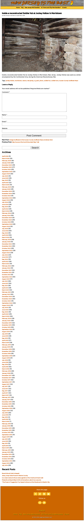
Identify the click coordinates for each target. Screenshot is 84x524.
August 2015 (6, 441)
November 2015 (6, 434)
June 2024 (5, 208)
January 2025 (6, 193)
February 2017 (6, 401)
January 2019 (6, 351)
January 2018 (6, 377)
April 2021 (5, 292)
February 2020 (6, 322)
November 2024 (7, 197)
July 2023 (5, 232)
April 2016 (5, 423)
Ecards (64, 7)
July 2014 (5, 469)
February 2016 (6, 427)
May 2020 (5, 316)
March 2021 (5, 294)
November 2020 (7, 303)
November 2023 (7, 224)
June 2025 (5, 182)
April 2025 (5, 186)
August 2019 (6, 335)
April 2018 (5, 370)
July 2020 (5, 311)
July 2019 (5, 338)
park (37, 81)
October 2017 (6, 384)
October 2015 (6, 436)
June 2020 (5, 313)
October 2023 (6, 226)
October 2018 (6, 357)
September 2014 (7, 465)
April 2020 (5, 318)
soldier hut (47, 81)
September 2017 (7, 386)
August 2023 (6, 230)
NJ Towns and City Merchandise (51, 7)
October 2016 (6, 410)
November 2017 (6, 381)
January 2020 (6, 324)
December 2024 (7, 195)
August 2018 (6, 362)
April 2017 (5, 397)
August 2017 (6, 388)
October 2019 (6, 331)
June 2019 (5, 340)
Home (18, 7)
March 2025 (5, 188)
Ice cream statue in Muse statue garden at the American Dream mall (22, 482)
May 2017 (5, 395)
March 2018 (5, 373)
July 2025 (5, 180)
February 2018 (6, 375)
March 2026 (5, 162)
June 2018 (5, 366)
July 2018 (5, 364)
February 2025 (6, 191)
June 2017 (5, 392)
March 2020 (5, 320)
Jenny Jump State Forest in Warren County (15, 479)
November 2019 (6, 329)
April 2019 (5, 344)
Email (4, 125)
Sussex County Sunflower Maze (68, 81)
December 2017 (6, 379)
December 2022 (7, 248)
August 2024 (6, 204)
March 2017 (5, 399)
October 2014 (6, 462)
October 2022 (6, 252)
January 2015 (6, 456)
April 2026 (5, 160)
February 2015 (6, 454)
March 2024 (5, 215)
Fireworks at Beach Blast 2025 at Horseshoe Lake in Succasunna (21, 484)
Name (4, 118)
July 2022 (5, 259)
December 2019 (7, 327)
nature (24, 81)
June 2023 (5, 234)
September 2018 (7, 359)
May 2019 (5, 342)
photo (41, 81)
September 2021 (7, 281)
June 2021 (5, 287)
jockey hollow (10, 81)
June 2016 (5, 419)
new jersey (30, 81)
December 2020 (7, 300)
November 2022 (7, 250)
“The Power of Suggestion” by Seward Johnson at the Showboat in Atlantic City (26, 486)
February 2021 (6, 296)
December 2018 (7, 353)
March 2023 (5, 241)
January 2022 (6, 272)
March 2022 (5, 267)
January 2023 (6, 245)
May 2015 (5, 447)
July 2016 (5, 416)
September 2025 (7, 175)
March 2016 (5, 425)
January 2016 (6, 430)
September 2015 (7, 438)
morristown (18, 81)
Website (4, 132)
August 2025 (6, 177)
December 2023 (7, 221)
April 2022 (5, 265)
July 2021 (5, 285)
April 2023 (5, 239)
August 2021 (6, 283)
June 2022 (5, 261)
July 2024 (5, 206)
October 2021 (6, 278)
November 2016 (6, 408)
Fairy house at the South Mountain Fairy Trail (25, 146)
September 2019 (7, 333)
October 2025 (6, 173)
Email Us (42, 514)
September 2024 (7, 202)
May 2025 (5, 184)
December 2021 (6, 274)
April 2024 (5, 213)
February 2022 (6, 270)
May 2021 (5, 289)
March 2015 (5, 452)
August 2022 (6, 256)
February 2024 (6, 217)
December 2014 (6, 458)
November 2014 (6, 460)
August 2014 (6, 467)
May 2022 (5, 263)
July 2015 (5, 443)
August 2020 (6, 309)
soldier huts (55, 81)
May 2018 (5, 368)
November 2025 (7, 171)
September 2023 (7, 228)
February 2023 (6, 243)
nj (34, 81)
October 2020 (6, 305)
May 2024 (5, 210)
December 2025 (7, 169)
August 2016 (6, 414)
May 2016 (5, 421)
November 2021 (6, 276)
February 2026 (6, 164)
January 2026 (6, 167)
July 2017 (5, 390)
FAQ (22, 7)
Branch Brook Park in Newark (10, 477)
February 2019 (6, 349)
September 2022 (7, 254)
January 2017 (6, 403)
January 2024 (6, 219)
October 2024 (6, 199)
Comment (6, 92)
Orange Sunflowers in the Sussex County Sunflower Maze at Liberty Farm (31, 144)
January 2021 (6, 298)
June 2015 (5, 445)
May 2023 (5, 237)
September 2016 (7, 412)
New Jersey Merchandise (32, 7)
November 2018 (6, 355)
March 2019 (5, 346)
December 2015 (6, 432)
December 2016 (7, 406)
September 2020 (7, 307)
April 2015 (5, 449)
